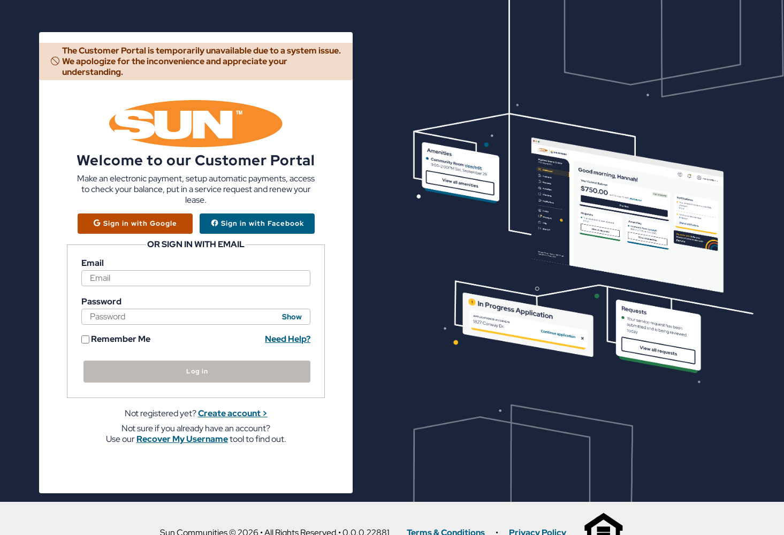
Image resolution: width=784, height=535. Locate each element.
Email (92, 263)
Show (292, 317)
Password (101, 301)
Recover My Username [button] (182, 439)
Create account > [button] (233, 413)
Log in (197, 371)
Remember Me (115, 339)
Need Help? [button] (287, 339)
